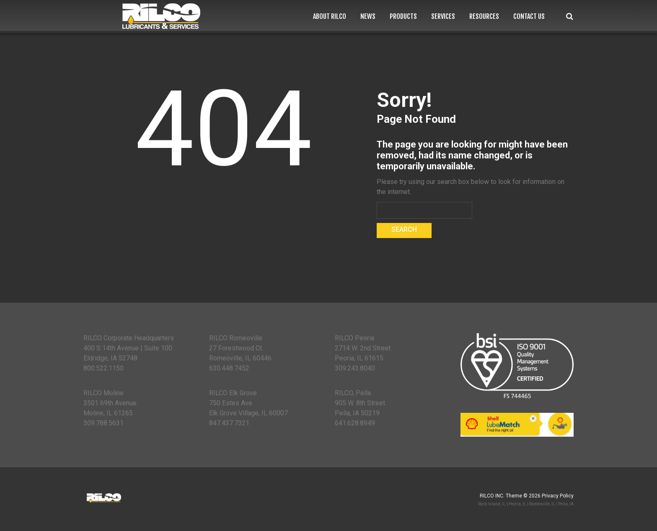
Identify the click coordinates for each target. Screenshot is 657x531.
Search (569, 16)
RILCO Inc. (492, 496)
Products (403, 17)
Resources (484, 17)
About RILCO (329, 17)
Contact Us (529, 17)
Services (443, 17)
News (367, 17)
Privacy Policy (558, 496)
